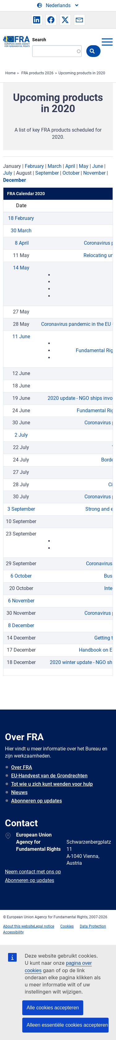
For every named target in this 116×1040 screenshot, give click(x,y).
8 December (21, 625)
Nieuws (19, 792)
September (47, 173)
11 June (21, 336)
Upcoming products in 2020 (81, 73)
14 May (21, 268)
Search (39, 39)
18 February (21, 218)
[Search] (57, 51)
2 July (21, 435)
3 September (21, 509)
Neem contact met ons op (33, 872)
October (70, 173)
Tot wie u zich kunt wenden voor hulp (52, 784)
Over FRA (21, 767)
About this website (18, 926)
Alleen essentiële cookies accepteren (67, 1025)
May (83, 166)
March (55, 166)
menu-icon (107, 41)
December (14, 180)
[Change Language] (58, 5)
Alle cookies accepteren (53, 1007)
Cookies (67, 926)
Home (10, 73)
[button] (36, 19)
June (97, 166)
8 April (21, 243)
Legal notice (44, 926)
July (7, 173)
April (70, 166)
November (94, 173)
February (34, 166)
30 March (21, 231)
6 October (21, 576)
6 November (21, 601)
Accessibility (13, 932)
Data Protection (93, 926)
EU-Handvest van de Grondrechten (49, 776)
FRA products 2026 (37, 73)
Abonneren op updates (36, 801)
